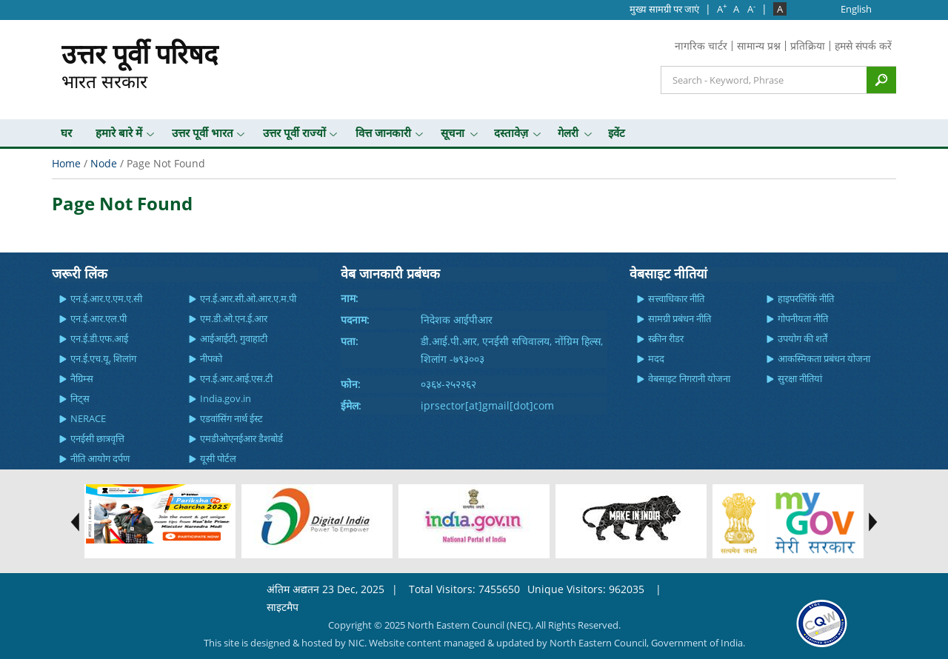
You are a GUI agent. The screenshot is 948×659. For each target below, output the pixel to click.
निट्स (80, 398)
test (71, 522)
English (856, 9)
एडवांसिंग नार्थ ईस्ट (231, 418)
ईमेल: (351, 405)
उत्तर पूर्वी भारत (202, 132)
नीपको (211, 358)
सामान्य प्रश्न (759, 46)
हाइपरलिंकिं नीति (806, 298)
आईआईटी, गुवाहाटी (233, 338)
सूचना (452, 132)
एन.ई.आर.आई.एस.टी (236, 378)
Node (103, 163)
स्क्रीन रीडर (666, 338)
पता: (349, 341)
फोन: (351, 384)
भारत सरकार (139, 64)
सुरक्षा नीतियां (800, 378)
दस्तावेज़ (511, 132)
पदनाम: (355, 319)
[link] (821, 622)
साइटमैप (282, 607)
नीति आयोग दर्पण (100, 458)
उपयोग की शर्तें (802, 338)
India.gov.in (225, 398)
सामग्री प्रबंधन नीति (679, 318)
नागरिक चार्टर (701, 46)
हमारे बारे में (119, 132)
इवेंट (616, 132)
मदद (656, 358)
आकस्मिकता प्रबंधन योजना (824, 358)
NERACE (88, 418)
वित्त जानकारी (383, 132)
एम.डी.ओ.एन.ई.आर (233, 318)
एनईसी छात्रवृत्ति (97, 438)
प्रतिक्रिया (807, 46)
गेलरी (568, 132)
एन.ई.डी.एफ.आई (99, 338)
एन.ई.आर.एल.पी (98, 318)
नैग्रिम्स (81, 378)
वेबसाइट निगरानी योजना (689, 378)
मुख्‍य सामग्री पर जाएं (664, 9)
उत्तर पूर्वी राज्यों (294, 132)
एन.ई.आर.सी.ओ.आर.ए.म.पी (248, 298)
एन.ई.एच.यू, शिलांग (103, 358)
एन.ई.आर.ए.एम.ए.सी (106, 298)
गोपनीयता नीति (803, 318)
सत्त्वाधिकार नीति (676, 298)
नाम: (349, 298)
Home (66, 163)
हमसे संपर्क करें (863, 46)
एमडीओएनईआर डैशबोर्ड (241, 438)
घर (66, 132)
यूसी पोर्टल (218, 458)
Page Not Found (122, 203)
